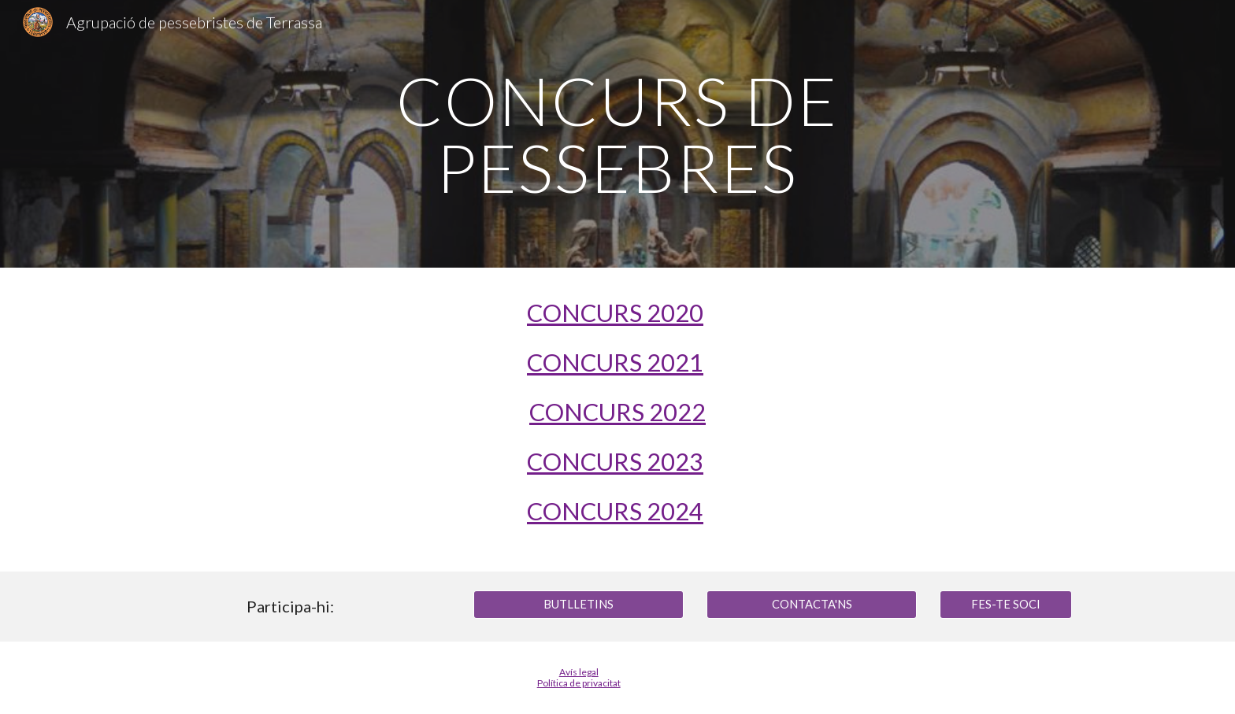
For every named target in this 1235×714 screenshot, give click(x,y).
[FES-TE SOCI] (1005, 604)
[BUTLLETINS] (578, 604)
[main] (617, 134)
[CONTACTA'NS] (811, 604)
